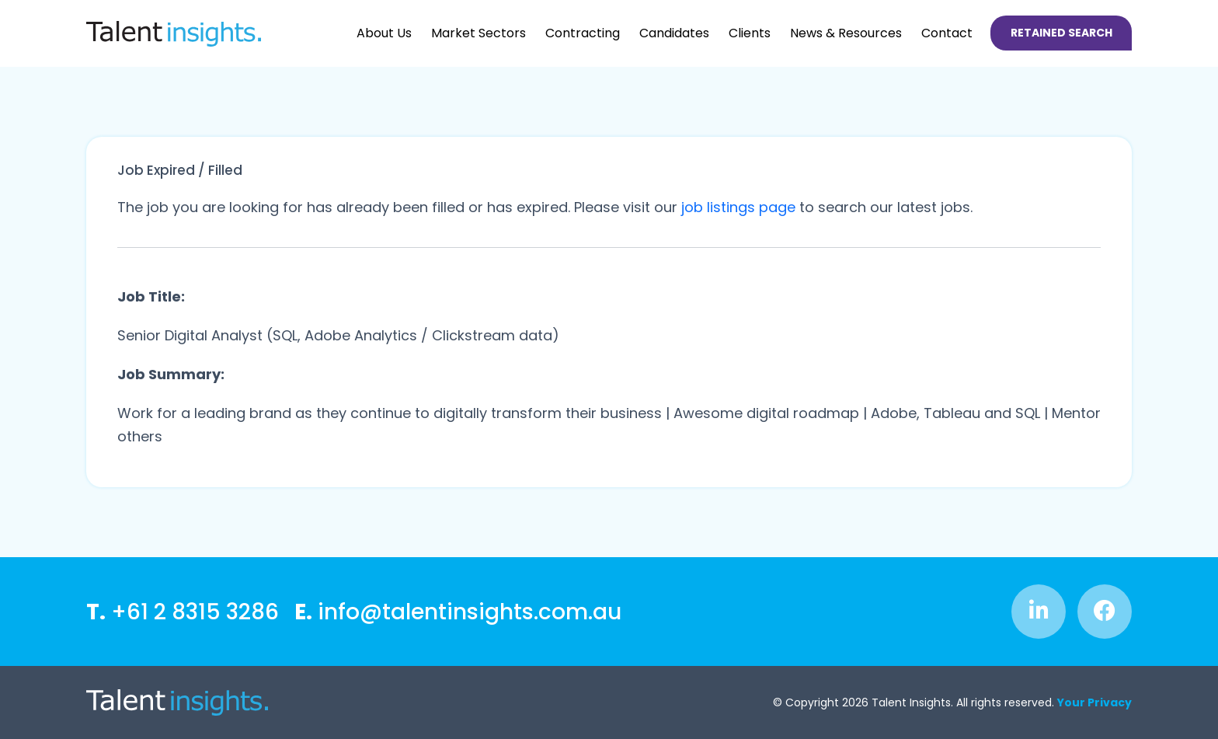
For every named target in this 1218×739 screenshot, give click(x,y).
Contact (947, 33)
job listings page (738, 207)
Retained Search (1061, 32)
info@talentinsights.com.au (457, 612)
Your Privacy (1094, 702)
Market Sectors (478, 33)
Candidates (674, 33)
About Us (384, 33)
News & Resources (846, 33)
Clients (750, 33)
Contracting (582, 33)
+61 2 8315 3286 (182, 612)
